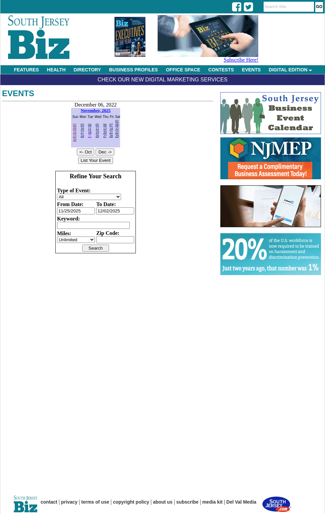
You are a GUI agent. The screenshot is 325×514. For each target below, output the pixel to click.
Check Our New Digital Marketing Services (162, 79)
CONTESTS (221, 69)
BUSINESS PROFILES (133, 69)
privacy (69, 502)
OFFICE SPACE (183, 69)
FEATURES (26, 69)
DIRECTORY (87, 69)
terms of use (95, 502)
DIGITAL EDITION (290, 69)
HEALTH (56, 69)
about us (162, 502)
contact (49, 502)
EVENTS (251, 69)
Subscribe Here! (241, 60)
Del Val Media (241, 502)
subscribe (187, 502)
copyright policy (131, 502)
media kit (212, 502)
